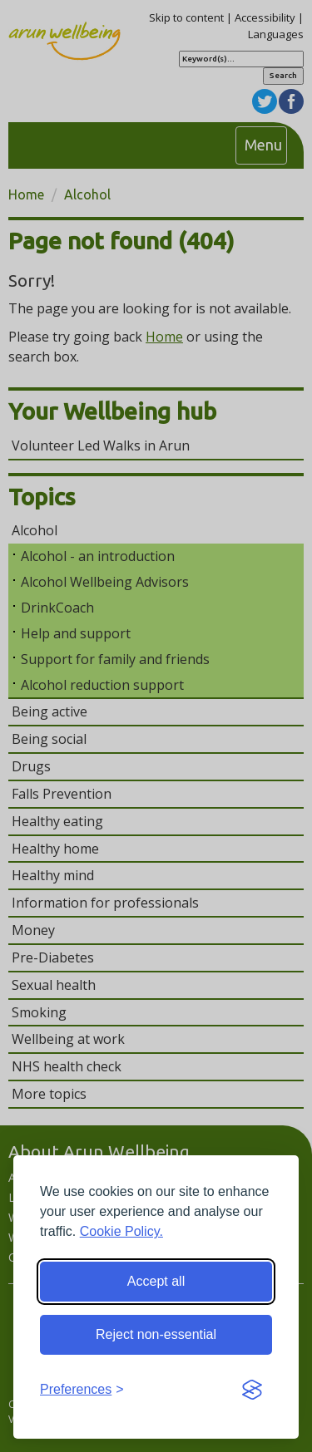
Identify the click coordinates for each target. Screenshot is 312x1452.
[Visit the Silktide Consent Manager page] (252, 1390)
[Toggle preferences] (82, 1390)
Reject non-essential (156, 1334)
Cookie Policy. (121, 1231)
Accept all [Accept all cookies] (156, 1281)
